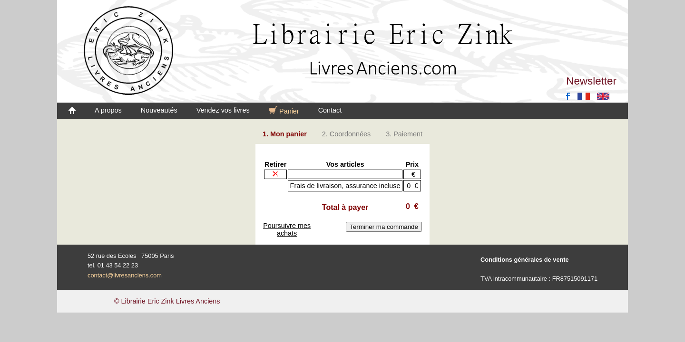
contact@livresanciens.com (125, 275)
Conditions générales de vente (524, 259)
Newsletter (591, 81)
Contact (330, 110)
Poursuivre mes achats (287, 229)
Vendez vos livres (223, 110)
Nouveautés (159, 110)
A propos (108, 110)
